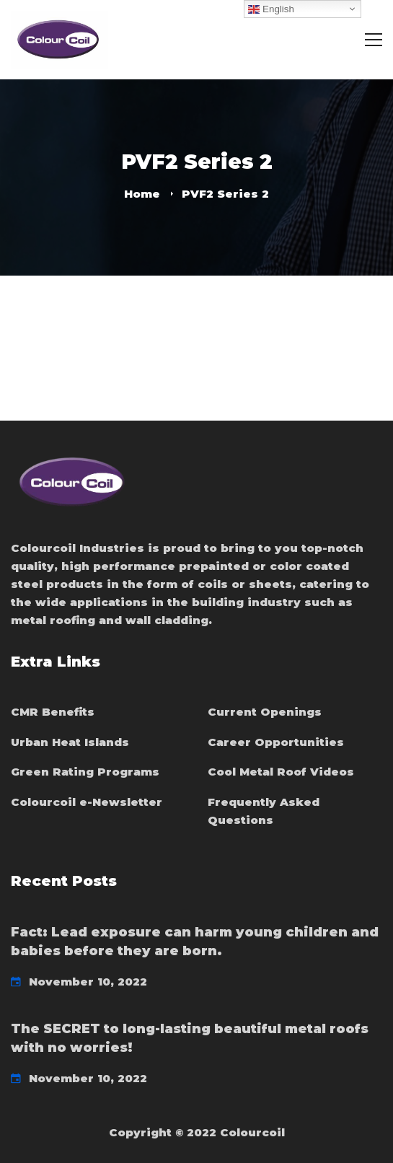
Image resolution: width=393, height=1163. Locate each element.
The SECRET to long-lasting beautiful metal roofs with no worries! (189, 1038)
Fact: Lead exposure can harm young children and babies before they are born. (195, 941)
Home (142, 194)
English (270, 9)
